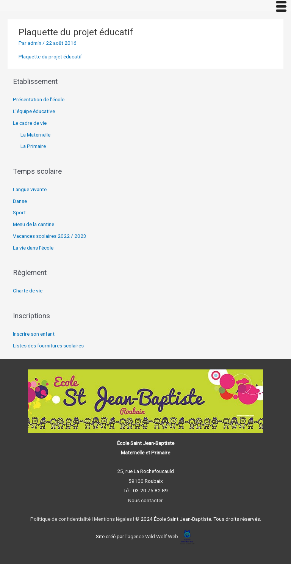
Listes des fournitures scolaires (48, 345)
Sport (19, 212)
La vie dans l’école (33, 248)
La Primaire (33, 146)
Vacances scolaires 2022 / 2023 (49, 236)
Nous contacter (145, 500)
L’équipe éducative (34, 111)
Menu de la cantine (33, 224)
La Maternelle (35, 135)
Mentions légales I (113, 519)
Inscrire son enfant (34, 334)
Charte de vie (27, 290)
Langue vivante (30, 189)
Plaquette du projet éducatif (50, 56)
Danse (20, 201)
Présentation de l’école (38, 99)
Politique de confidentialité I (61, 519)
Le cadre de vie (30, 123)
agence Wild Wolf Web (153, 536)
